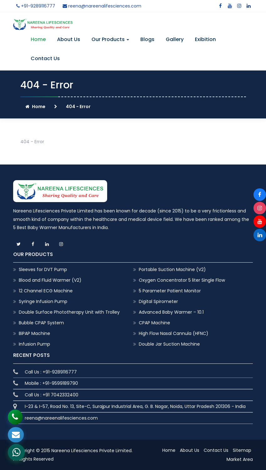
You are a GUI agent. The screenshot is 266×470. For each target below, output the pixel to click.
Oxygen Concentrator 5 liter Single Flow (182, 280)
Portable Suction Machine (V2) (172, 269)
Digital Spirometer (158, 301)
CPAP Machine (154, 323)
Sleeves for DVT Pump (43, 269)
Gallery (175, 39)
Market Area (240, 459)
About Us (68, 39)
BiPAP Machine (34, 333)
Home (38, 39)
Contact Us (45, 58)
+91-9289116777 (35, 6)
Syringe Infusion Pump (43, 301)
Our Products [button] (110, 39)
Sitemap (242, 450)
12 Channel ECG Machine (46, 291)
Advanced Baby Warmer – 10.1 (171, 312)
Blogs (147, 39)
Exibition (205, 39)
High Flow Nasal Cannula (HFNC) (173, 333)
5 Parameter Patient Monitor (170, 291)
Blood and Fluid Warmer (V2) (50, 280)
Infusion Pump (34, 344)
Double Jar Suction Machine (169, 344)
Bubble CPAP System (41, 323)
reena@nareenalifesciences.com (102, 6)
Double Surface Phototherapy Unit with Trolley (69, 312)
